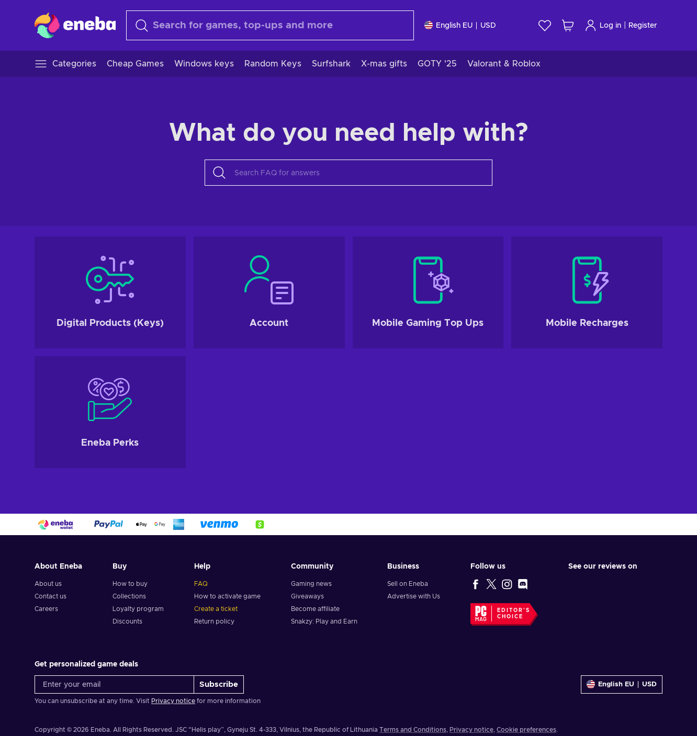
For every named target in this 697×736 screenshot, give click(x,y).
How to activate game (227, 596)
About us (48, 584)
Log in (602, 25)
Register (642, 25)
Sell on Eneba (407, 584)
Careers (46, 609)
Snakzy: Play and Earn (324, 621)
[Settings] (460, 25)
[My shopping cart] (567, 25)
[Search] (270, 25)
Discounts (127, 621)
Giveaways (307, 596)
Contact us (50, 596)
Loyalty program (138, 609)
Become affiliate (315, 609)
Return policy (214, 621)
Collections (129, 596)
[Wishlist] (544, 25)
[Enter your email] (114, 684)
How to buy (130, 584)
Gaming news (311, 584)
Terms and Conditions (412, 730)
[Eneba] (75, 25)
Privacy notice (173, 701)
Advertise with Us (413, 596)
